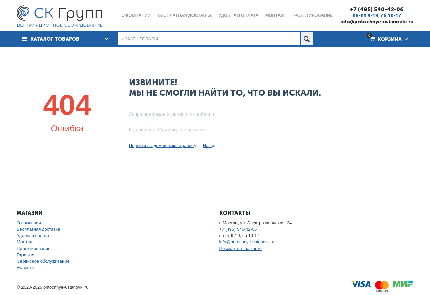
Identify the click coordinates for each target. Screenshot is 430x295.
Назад (209, 145)
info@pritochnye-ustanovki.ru (376, 22)
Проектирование (33, 248)
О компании (29, 222)
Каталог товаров (54, 39)
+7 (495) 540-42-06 (376, 9)
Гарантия (26, 254)
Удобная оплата (33, 235)
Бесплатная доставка (38, 229)
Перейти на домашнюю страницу (162, 145)
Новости (25, 267)
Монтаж (25, 241)
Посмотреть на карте (240, 248)
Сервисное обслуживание (43, 261)
